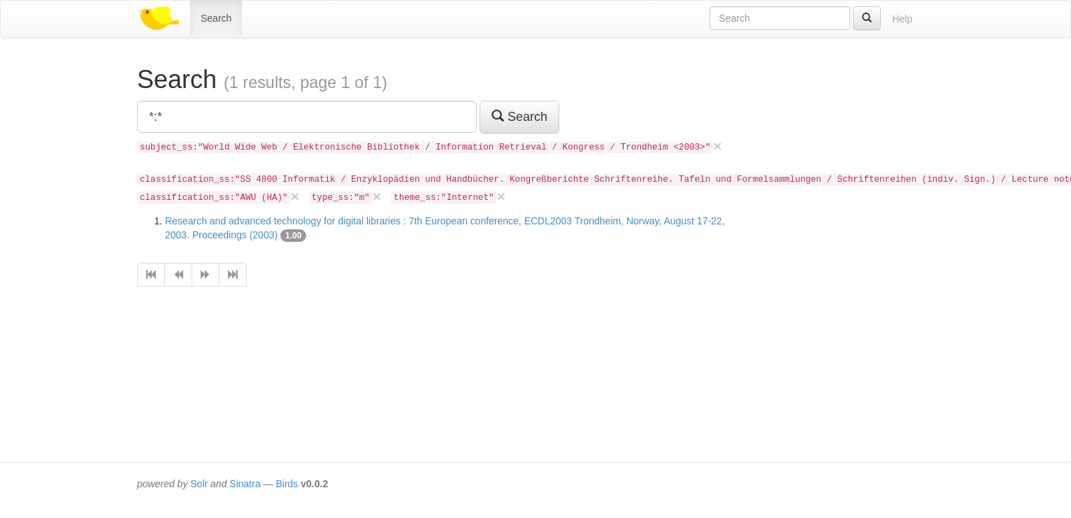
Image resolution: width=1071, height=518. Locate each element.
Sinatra (244, 483)
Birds (286, 483)
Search (216, 18)
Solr (199, 483)
